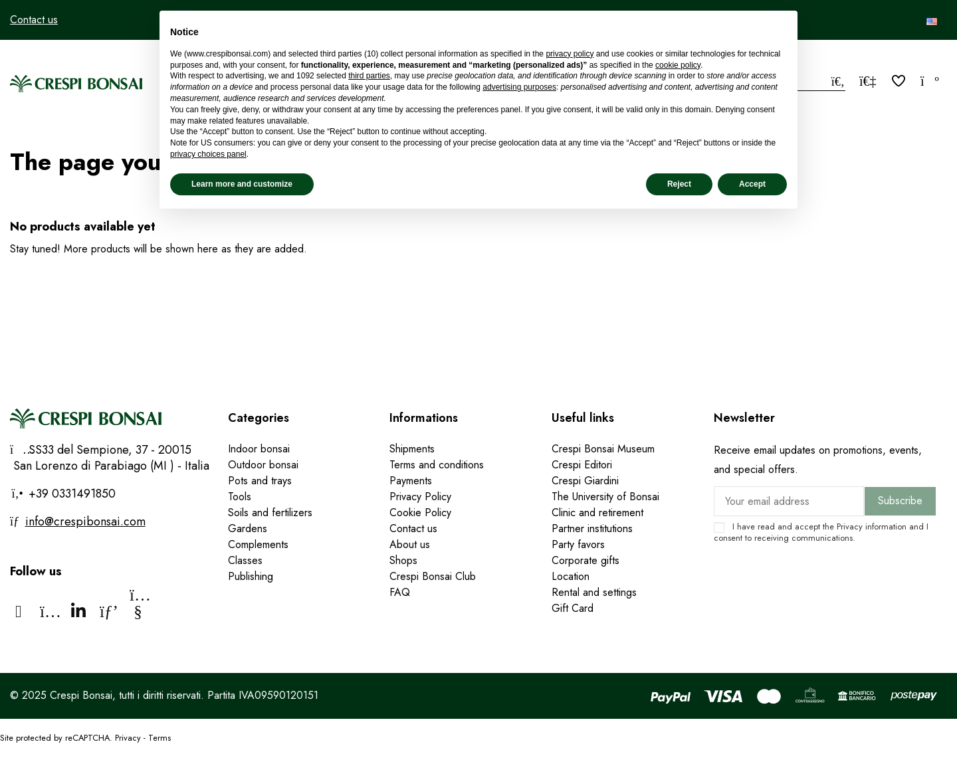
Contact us (34, 19)
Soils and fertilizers (270, 512)
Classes (245, 560)
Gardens (247, 528)
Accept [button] (752, 184)
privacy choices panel (208, 154)
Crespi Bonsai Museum (603, 448)
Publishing (250, 576)
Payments (410, 480)
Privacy (850, 526)
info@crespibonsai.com (85, 521)
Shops (403, 560)
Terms (159, 737)
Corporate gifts (585, 560)
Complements (258, 544)
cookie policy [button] (677, 65)
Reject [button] (679, 184)
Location (570, 576)
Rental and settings (594, 592)
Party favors (578, 544)
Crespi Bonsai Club (432, 576)
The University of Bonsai (605, 496)
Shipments (412, 448)
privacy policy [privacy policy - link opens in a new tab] (569, 53)
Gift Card (572, 608)
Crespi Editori (582, 464)
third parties (369, 75)
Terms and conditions (436, 464)
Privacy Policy (420, 496)
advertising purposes (519, 87)
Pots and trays (260, 480)
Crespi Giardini (585, 480)
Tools (239, 496)
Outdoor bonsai (263, 464)
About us (409, 544)
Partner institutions (592, 528)
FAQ (399, 592)
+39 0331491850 (70, 493)
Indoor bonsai (259, 448)
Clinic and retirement (597, 512)
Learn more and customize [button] (241, 184)
